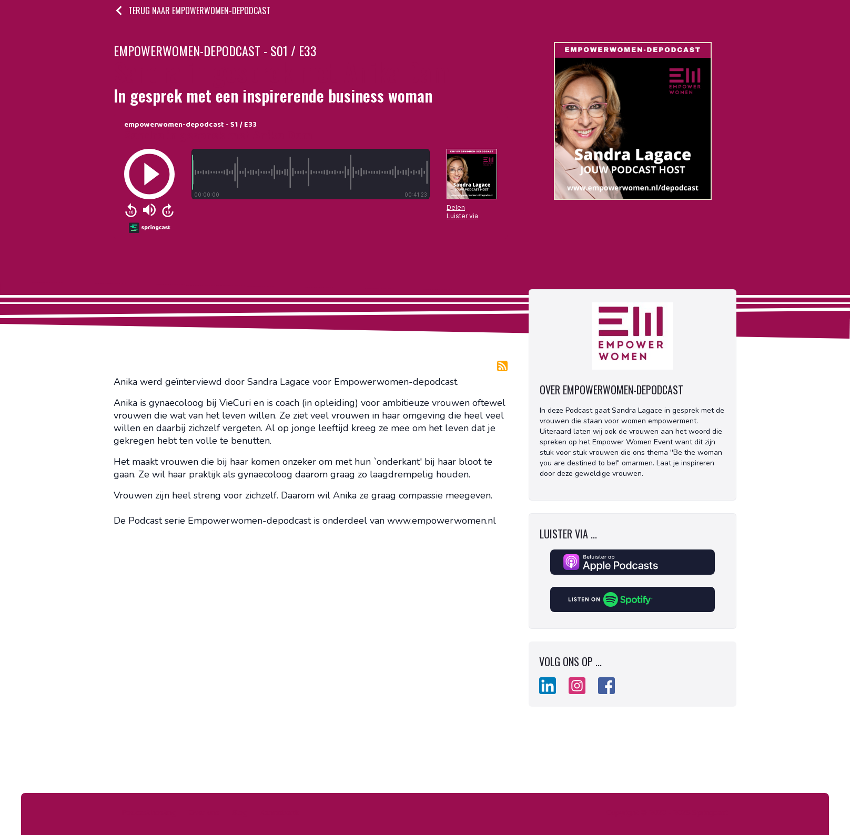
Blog (239, 813)
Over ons (204, 813)
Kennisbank (279, 813)
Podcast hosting (149, 813)
